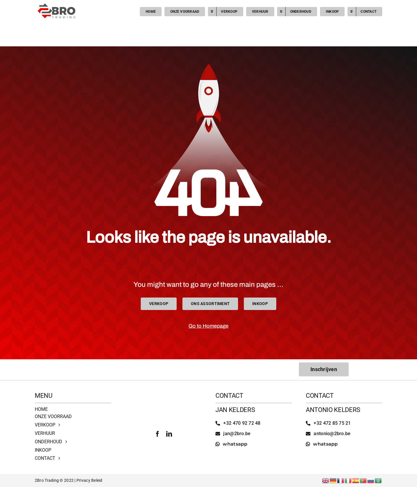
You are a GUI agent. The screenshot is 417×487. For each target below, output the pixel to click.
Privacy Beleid (89, 480)
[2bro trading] (56, 6)
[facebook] (157, 434)
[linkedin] (169, 434)
